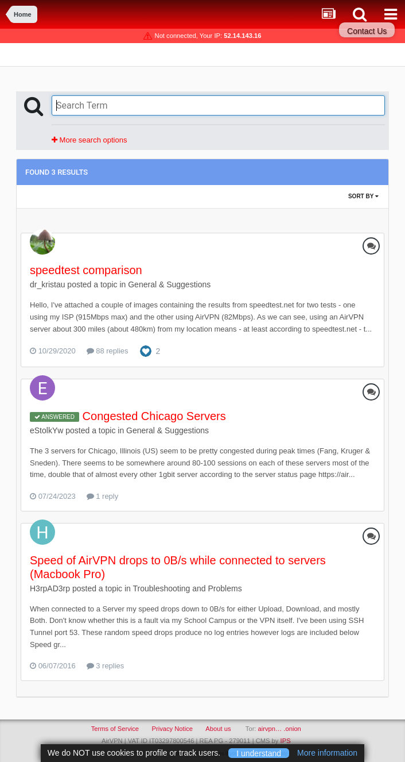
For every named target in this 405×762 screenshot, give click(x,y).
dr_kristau (47, 284)
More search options (89, 140)
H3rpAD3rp (50, 588)
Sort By (363, 196)
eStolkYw (46, 430)
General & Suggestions (169, 284)
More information (327, 752)
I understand (258, 752)
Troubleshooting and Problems (187, 588)
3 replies (105, 665)
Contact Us (367, 31)
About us (218, 728)
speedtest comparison (86, 270)
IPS (286, 740)
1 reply (103, 496)
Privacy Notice (172, 728)
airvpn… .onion (279, 728)
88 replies (107, 351)
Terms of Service (115, 728)
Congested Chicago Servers (154, 416)
